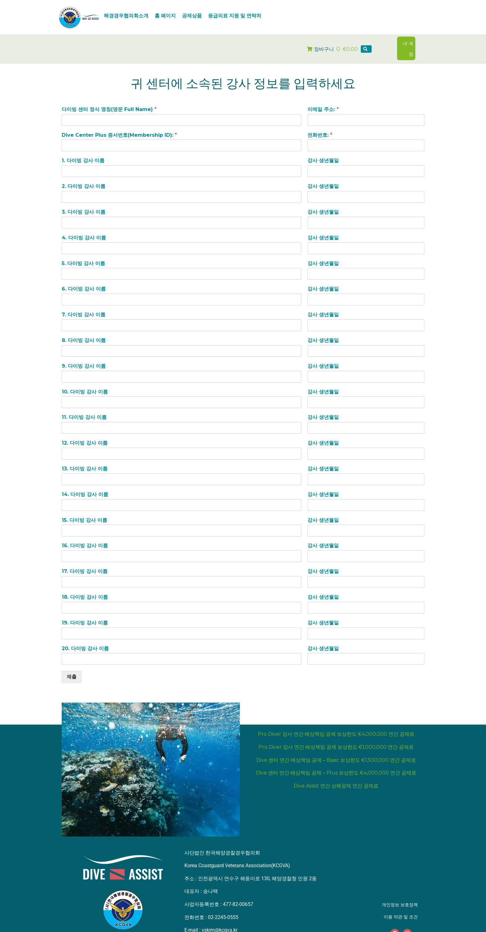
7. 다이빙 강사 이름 (83, 305)
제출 (72, 667)
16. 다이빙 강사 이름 (85, 536)
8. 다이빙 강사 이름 (84, 331)
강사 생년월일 (323, 151)
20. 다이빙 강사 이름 (85, 638)
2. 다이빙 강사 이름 (83, 177)
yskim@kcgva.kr (219, 920)
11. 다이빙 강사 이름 (84, 408)
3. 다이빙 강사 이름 (83, 202)
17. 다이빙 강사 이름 (85, 562)
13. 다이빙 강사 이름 (85, 459)
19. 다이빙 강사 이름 (85, 613)
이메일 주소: (323, 99)
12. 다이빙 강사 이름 (85, 433)
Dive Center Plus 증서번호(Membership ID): (119, 125)
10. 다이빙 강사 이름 (85, 382)
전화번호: (319, 125)
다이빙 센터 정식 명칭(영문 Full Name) (109, 99)
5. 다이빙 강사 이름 (83, 253)
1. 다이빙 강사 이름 (83, 151)
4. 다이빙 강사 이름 (84, 228)
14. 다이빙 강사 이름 (85, 484)
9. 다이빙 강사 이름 (84, 356)
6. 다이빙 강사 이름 (84, 279)
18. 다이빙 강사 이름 (85, 587)
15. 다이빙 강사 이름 (84, 510)
